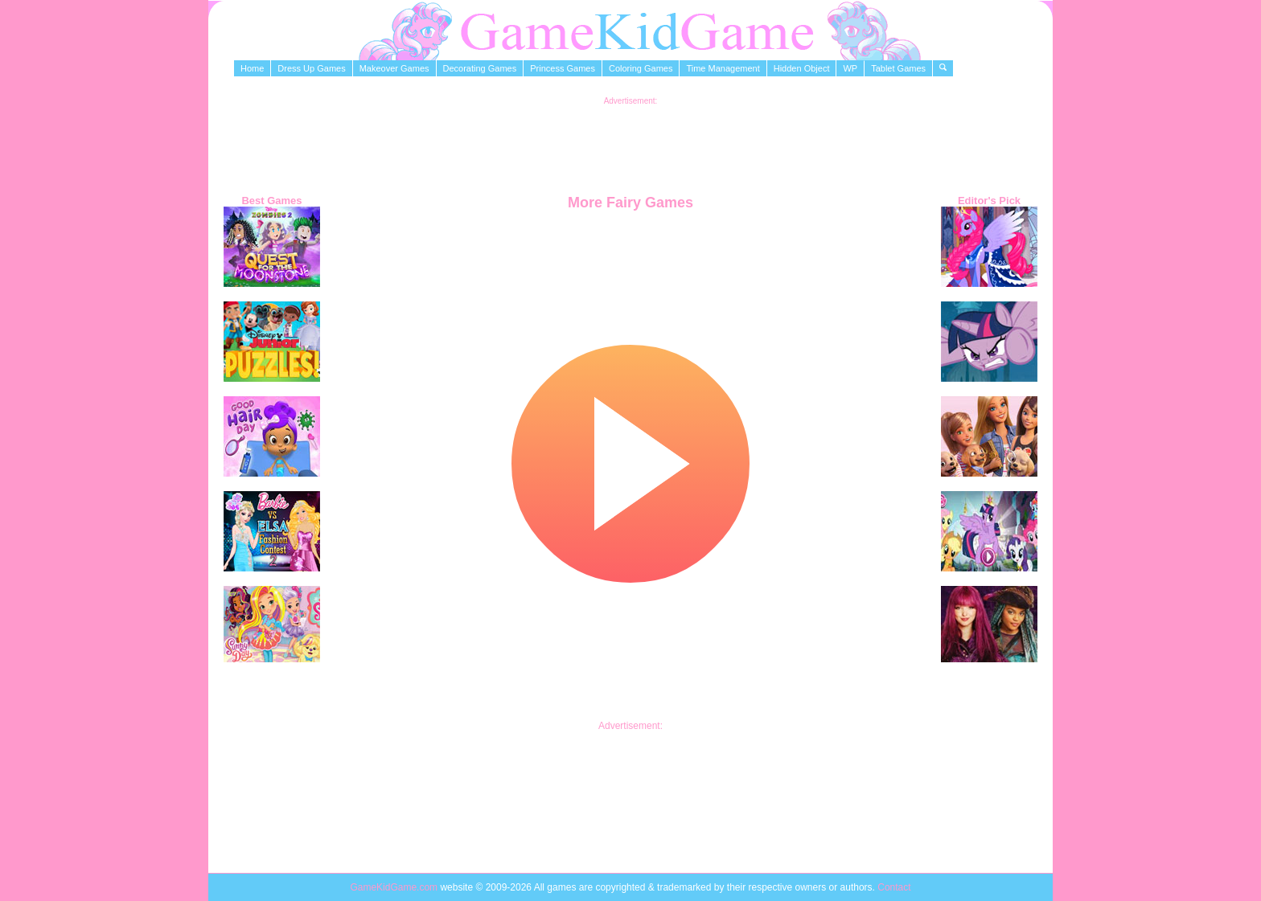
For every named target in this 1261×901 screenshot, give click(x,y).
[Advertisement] (630, 141)
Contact (893, 887)
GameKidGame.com (395, 887)
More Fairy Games (630, 203)
